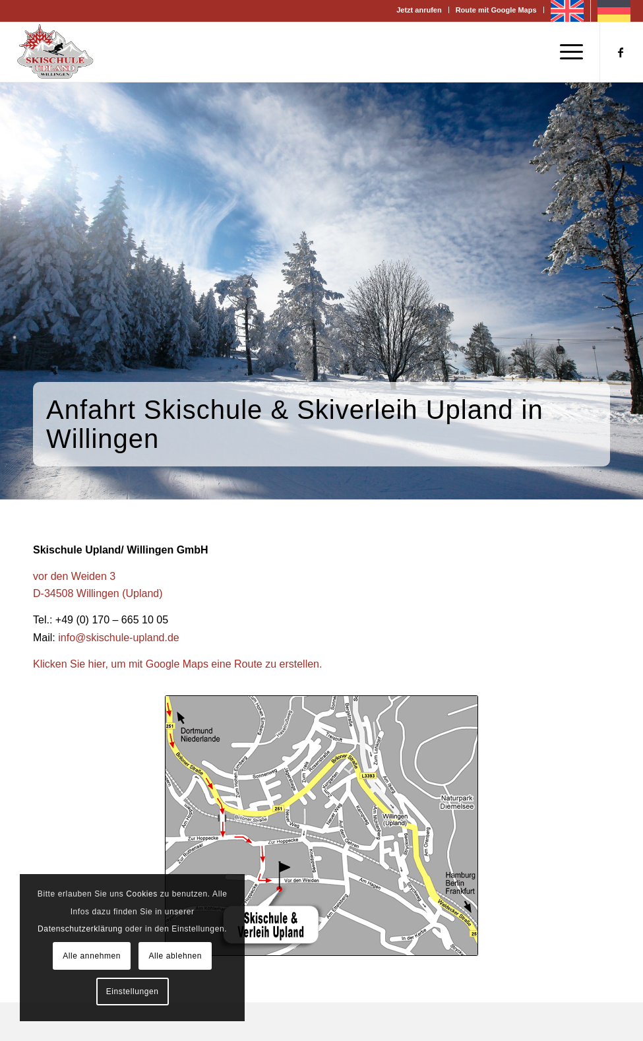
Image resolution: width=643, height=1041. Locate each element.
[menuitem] (419, 10)
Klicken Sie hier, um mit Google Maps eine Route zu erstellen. (177, 664)
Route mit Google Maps (496, 10)
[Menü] (565, 52)
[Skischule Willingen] (55, 52)
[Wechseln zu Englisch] (567, 11)
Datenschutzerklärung (80, 928)
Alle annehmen (92, 956)
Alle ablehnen (175, 956)
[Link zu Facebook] (620, 52)
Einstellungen (132, 991)
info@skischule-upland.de (118, 637)
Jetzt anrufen (418, 10)
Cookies (142, 894)
